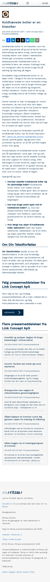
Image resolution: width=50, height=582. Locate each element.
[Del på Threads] (23, 40)
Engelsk (12, 572)
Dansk (4, 572)
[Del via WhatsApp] (32, 40)
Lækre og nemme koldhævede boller (25, 136)
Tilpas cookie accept (11, 539)
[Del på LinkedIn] (13, 40)
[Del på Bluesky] (27, 40)
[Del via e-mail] (37, 40)
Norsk (18, 572)
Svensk (26, 572)
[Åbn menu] (28, 3)
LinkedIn (6, 535)
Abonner (12, 312)
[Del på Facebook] (8, 40)
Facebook (15, 535)
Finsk (32, 572)
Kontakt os (7, 504)
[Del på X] (18, 40)
